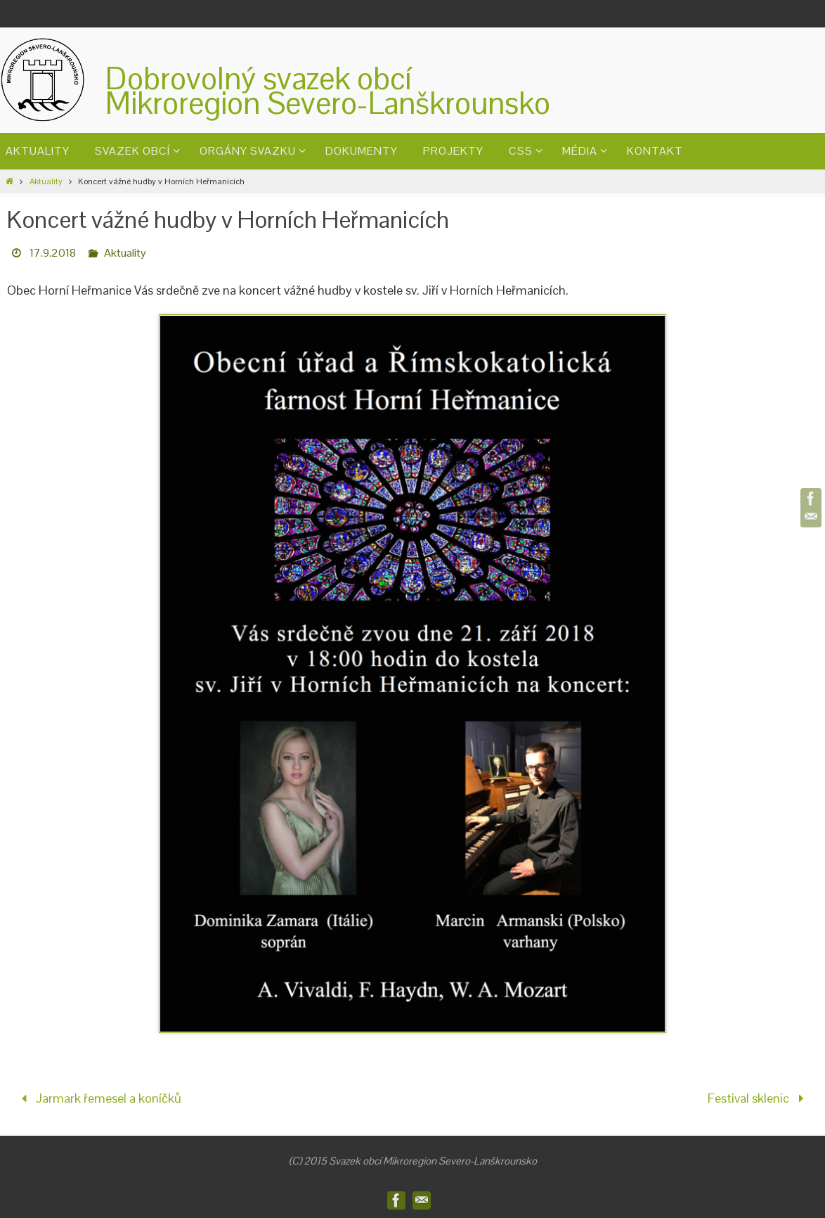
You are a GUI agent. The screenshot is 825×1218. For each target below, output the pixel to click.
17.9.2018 (53, 252)
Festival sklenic (759, 1098)
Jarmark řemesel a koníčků (98, 1098)
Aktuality (46, 181)
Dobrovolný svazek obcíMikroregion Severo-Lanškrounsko (327, 91)
